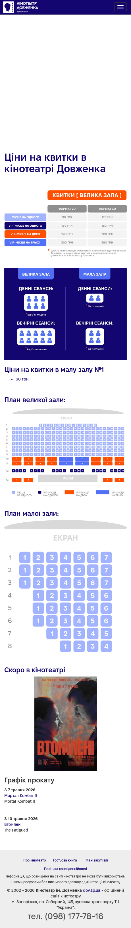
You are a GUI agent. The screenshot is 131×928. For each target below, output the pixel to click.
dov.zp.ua (91, 890)
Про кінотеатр (34, 860)
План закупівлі (96, 860)
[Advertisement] (65, 80)
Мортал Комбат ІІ (20, 795)
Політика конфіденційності (65, 869)
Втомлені (13, 824)
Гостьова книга (65, 860)
